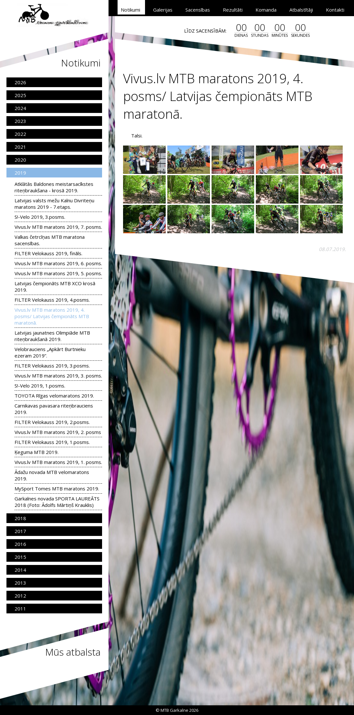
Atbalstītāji (301, 9)
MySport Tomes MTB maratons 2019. (57, 488)
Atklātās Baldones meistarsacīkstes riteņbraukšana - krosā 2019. (54, 187)
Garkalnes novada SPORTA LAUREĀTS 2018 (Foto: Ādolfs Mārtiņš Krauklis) (57, 501)
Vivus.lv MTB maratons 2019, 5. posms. (58, 273)
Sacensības (197, 9)
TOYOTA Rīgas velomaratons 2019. (54, 395)
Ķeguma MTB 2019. (36, 452)
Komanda (265, 9)
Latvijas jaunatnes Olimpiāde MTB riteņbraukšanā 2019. (52, 335)
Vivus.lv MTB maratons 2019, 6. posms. (58, 263)
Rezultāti (233, 9)
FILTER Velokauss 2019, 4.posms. (52, 300)
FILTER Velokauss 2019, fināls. (48, 253)
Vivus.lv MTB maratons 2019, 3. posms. (58, 375)
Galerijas (162, 9)
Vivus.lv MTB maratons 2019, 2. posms (58, 432)
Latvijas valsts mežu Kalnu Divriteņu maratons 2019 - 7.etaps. (54, 203)
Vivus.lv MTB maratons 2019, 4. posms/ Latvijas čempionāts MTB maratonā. (52, 316)
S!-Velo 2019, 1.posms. (40, 385)
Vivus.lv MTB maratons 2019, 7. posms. (58, 227)
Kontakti (335, 9)
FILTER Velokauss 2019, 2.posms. (52, 422)
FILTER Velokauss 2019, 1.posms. (52, 442)
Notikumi (130, 9)
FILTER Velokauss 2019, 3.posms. (52, 365)
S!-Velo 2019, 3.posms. (40, 217)
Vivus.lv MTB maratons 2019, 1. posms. (58, 462)
